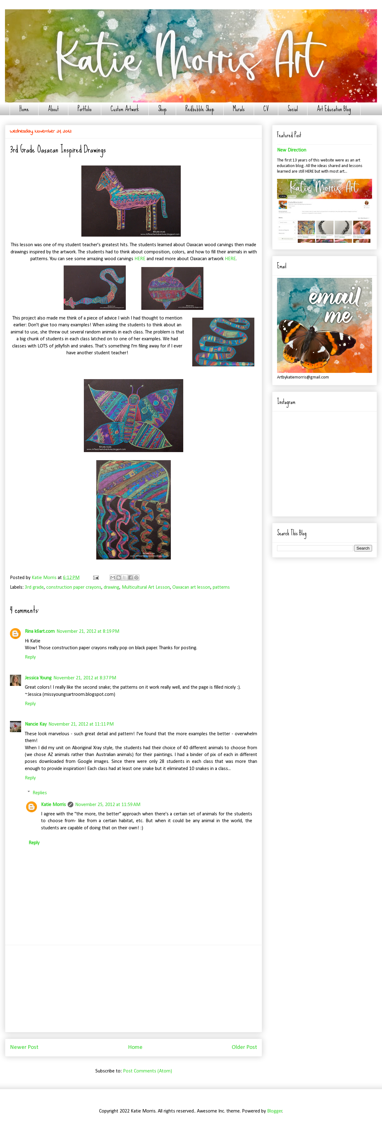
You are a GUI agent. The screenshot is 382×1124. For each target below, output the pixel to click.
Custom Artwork (125, 109)
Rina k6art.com (40, 631)
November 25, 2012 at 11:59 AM (107, 804)
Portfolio (85, 109)
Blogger (274, 1111)
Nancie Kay (36, 724)
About (53, 109)
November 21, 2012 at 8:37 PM (84, 678)
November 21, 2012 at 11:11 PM (81, 724)
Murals (238, 109)
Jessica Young (38, 678)
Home (24, 109)
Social (293, 109)
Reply (30, 657)
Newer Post (24, 1047)
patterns (221, 587)
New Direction (291, 150)
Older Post (244, 1047)
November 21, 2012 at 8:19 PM (88, 631)
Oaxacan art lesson (191, 587)
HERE (139, 258)
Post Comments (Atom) (147, 1071)
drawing (111, 587)
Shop (162, 109)
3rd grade (34, 587)
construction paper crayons (73, 587)
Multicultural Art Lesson (146, 587)
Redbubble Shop (199, 109)
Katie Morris (53, 804)
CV (266, 109)
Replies (40, 792)
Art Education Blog (334, 109)
